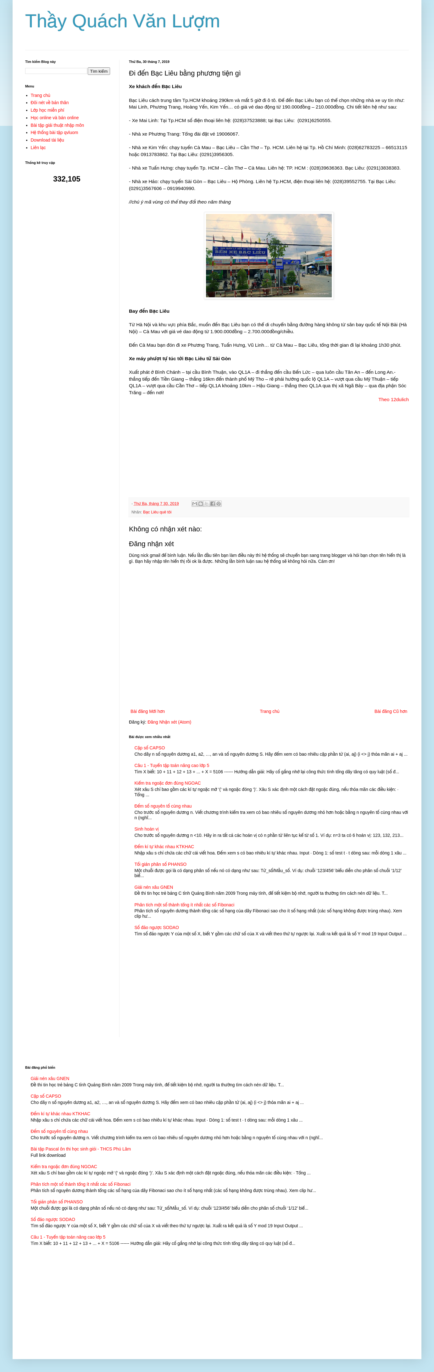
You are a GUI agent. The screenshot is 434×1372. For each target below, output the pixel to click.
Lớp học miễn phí (47, 110)
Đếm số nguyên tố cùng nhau (163, 806)
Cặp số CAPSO (150, 747)
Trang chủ (269, 711)
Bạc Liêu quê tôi (157, 512)
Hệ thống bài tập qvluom (54, 132)
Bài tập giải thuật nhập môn (57, 125)
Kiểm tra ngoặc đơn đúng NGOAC (168, 783)
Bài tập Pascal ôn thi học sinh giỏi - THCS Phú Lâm (81, 1148)
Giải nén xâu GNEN (154, 887)
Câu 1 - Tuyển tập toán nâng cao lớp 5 (172, 765)
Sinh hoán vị (147, 829)
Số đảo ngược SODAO (157, 927)
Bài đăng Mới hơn (148, 711)
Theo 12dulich (393, 399)
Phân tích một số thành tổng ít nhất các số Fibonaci (185, 904)
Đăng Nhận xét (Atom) (169, 722)
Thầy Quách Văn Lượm (122, 20)
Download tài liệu (47, 140)
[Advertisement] (269, 447)
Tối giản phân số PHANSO (161, 864)
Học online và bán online (55, 117)
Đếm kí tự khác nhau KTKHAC (164, 846)
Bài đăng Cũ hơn (391, 711)
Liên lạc (38, 147)
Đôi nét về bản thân (50, 102)
